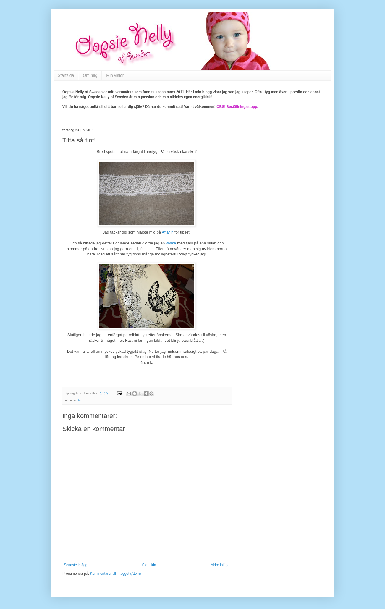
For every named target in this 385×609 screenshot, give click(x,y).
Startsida (66, 75)
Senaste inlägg (75, 565)
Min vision (115, 75)
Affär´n (167, 232)
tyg (80, 400)
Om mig (90, 75)
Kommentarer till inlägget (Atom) (115, 573)
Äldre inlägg (220, 565)
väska (171, 243)
